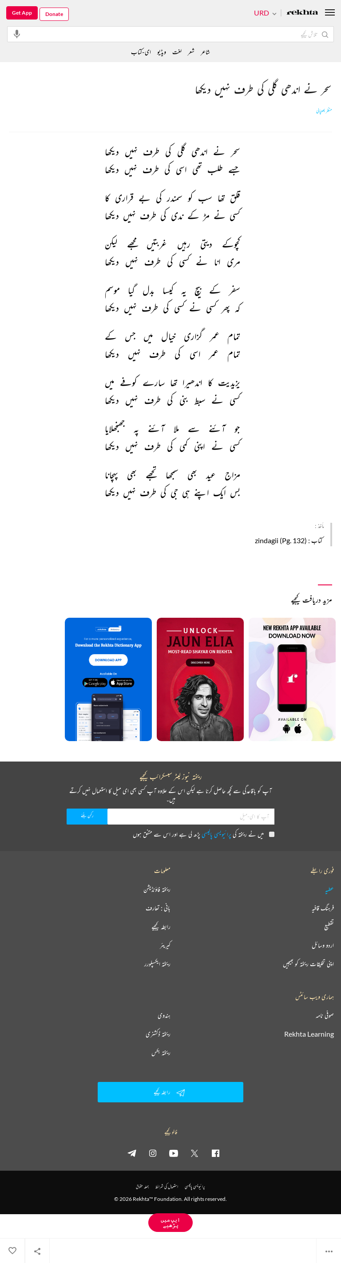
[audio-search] (17, 34)
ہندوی (164, 1015)
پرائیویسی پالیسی (216, 834)
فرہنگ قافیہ (323, 908)
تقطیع (329, 926)
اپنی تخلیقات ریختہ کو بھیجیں (308, 963)
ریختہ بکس (160, 1052)
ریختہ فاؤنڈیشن (156, 889)
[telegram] (132, 1153)
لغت (177, 51)
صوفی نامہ (325, 1015)
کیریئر (165, 945)
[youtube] (174, 1153)
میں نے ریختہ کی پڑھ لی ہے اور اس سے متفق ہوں (203, 834)
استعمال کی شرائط (166, 1186)
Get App (22, 12)
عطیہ (329, 889)
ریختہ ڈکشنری (158, 1034)
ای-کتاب (141, 51)
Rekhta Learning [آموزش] (309, 1034)
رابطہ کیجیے (160, 926)
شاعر (205, 51)
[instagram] (153, 1153)
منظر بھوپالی (324, 111)
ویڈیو (161, 51)
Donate (54, 14)
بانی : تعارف (158, 908)
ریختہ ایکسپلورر (157, 963)
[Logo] (302, 13)
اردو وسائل (323, 945)
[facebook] (215, 1153)
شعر (191, 51)
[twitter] (194, 1153)
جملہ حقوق (142, 1186)
